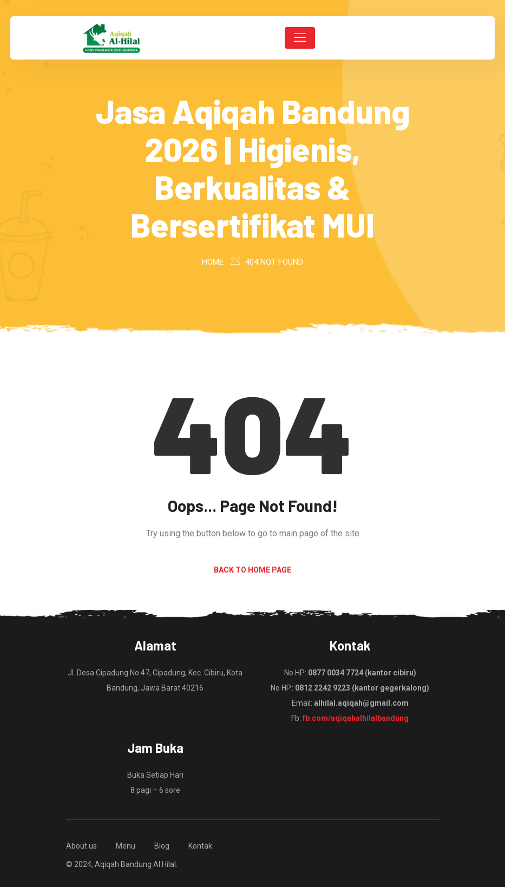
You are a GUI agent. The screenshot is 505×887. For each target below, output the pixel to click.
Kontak (200, 846)
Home (213, 262)
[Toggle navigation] (300, 38)
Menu (125, 846)
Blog (161, 846)
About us (81, 846)
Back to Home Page (252, 570)
